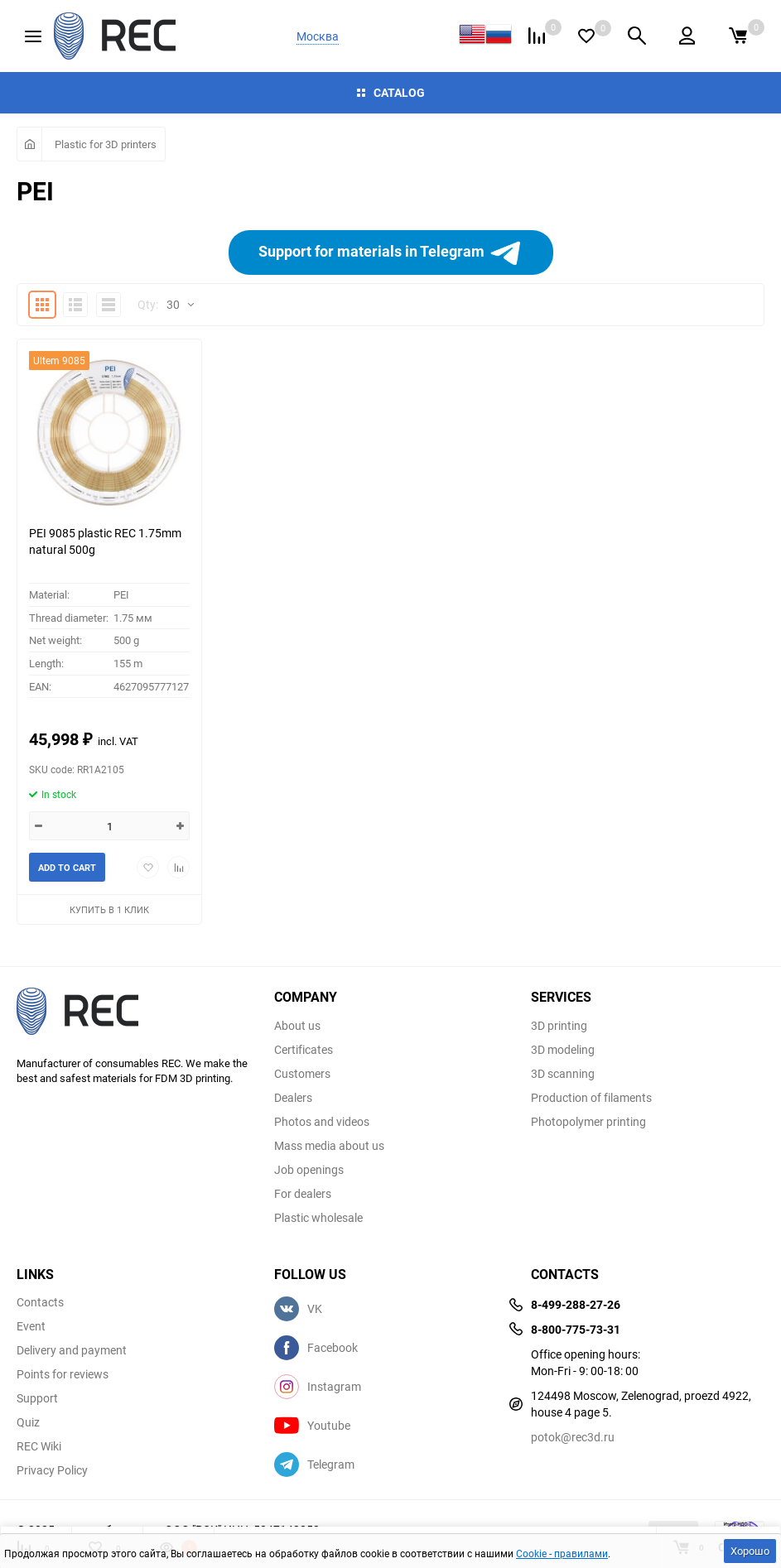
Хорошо (749, 1550)
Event (31, 1326)
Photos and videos (321, 1122)
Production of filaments (591, 1098)
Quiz (28, 1422)
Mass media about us (329, 1146)
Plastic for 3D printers (106, 144)
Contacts (40, 1302)
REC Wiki (39, 1446)
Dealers (293, 1098)
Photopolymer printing (588, 1122)
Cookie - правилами (562, 1553)
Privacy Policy (52, 1470)
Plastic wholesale (318, 1218)
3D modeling (563, 1050)
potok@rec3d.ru (573, 1437)
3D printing (559, 1026)
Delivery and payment (72, 1350)
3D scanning (563, 1074)
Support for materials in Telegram (390, 252)
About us (297, 1026)
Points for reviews (62, 1374)
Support (37, 1398)
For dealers (302, 1194)
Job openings (309, 1170)
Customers (302, 1074)
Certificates (303, 1050)
